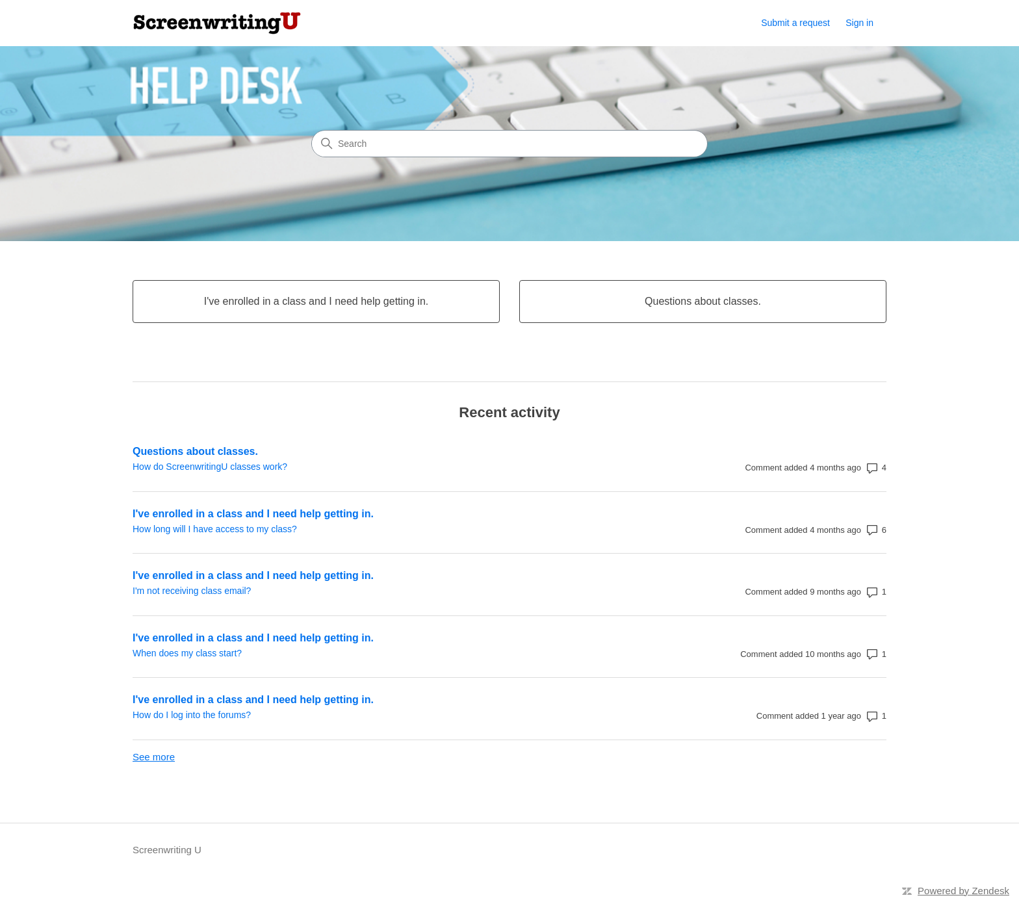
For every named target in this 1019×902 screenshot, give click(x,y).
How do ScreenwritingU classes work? (210, 466)
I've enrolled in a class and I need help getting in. (253, 513)
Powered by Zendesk (963, 890)
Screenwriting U (167, 849)
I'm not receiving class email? (192, 591)
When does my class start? (187, 653)
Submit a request (795, 23)
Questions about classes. (195, 451)
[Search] (509, 144)
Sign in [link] (859, 23)
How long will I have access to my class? (215, 529)
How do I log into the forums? (192, 715)
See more (154, 756)
